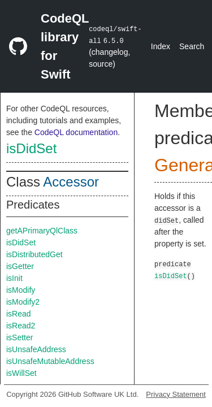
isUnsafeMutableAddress (50, 361)
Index (160, 46)
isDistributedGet (34, 254)
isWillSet (21, 373)
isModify (20, 290)
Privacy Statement (176, 394)
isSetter (19, 337)
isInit (14, 278)
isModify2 (23, 301)
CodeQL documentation (76, 132)
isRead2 (20, 325)
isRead (18, 313)
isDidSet (31, 148)
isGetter (20, 266)
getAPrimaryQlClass (41, 230)
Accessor (71, 181)
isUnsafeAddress (36, 349)
